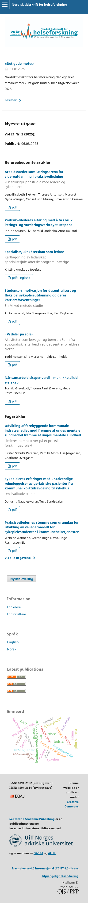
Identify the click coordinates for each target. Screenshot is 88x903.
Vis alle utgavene (18, 558)
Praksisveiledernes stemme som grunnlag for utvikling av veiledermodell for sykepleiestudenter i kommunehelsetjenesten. (42, 527)
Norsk (11, 649)
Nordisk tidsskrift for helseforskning (39, 4)
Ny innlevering (21, 579)
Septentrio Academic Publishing (32, 819)
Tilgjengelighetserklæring (60, 876)
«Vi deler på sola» (44, 342)
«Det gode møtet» (20, 63)
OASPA (38, 853)
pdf (14, 207)
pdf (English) (20, 278)
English (13, 642)
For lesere (14, 607)
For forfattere (16, 614)
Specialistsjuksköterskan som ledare (44, 257)
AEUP (52, 853)
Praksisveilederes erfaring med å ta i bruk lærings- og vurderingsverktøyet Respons (39, 222)
